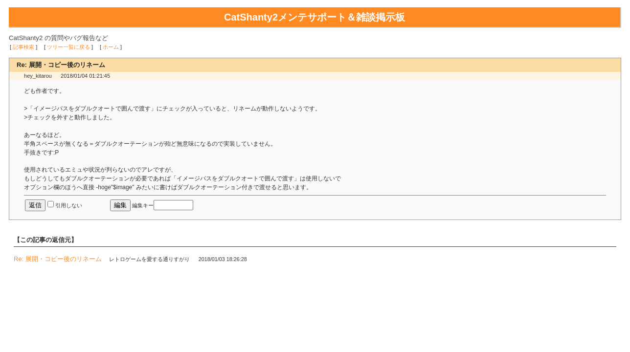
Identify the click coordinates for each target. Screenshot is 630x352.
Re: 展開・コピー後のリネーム (58, 259)
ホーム (111, 47)
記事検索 (23, 47)
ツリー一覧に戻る (68, 47)
